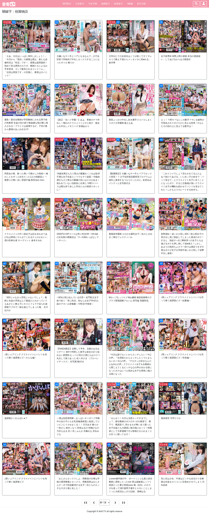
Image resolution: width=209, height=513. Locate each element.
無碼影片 (105, 3)
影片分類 (141, 3)
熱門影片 (67, 3)
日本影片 (80, 3)
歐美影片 (118, 3)
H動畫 (130, 3)
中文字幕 (92, 3)
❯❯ (123, 502)
